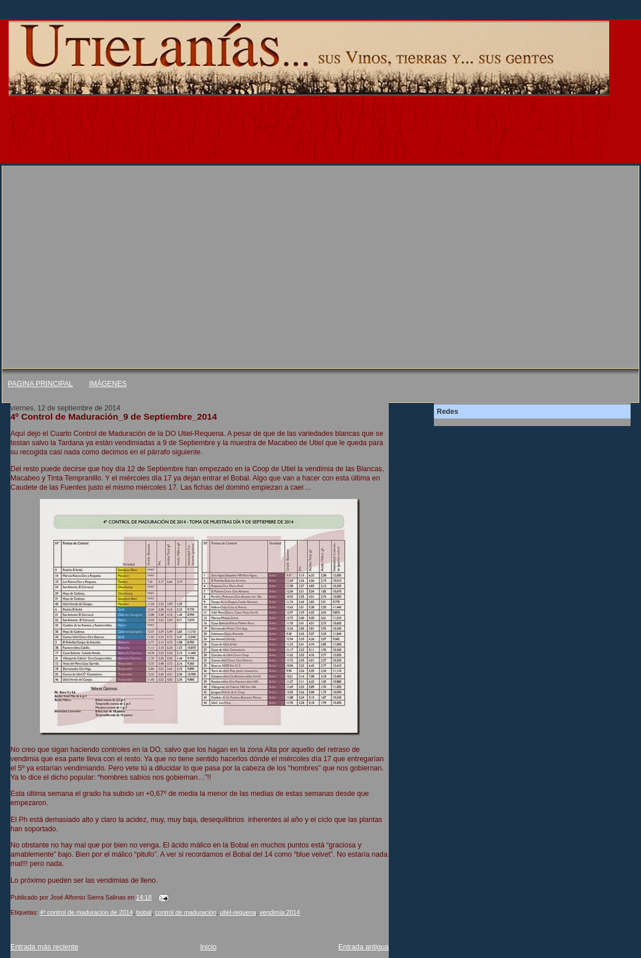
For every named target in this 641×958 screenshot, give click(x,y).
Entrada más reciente (44, 947)
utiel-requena (238, 912)
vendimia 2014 (280, 912)
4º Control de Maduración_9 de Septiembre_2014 (113, 416)
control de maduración (185, 912)
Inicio (208, 947)
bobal (144, 912)
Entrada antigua (363, 947)
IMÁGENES (108, 384)
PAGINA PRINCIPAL (40, 384)
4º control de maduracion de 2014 (86, 912)
